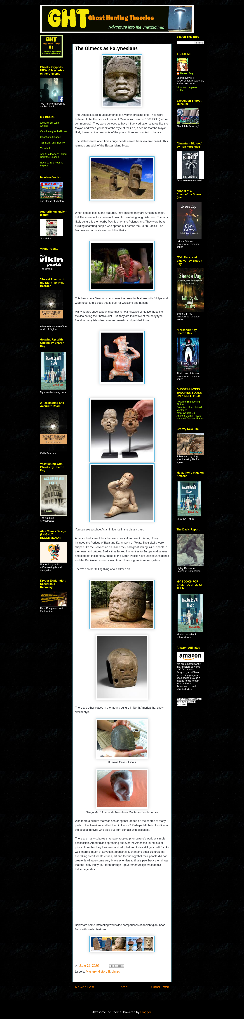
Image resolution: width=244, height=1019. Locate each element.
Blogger (145, 1012)
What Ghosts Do (186, 413)
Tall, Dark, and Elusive (52, 142)
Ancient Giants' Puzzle (189, 415)
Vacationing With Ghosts (53, 131)
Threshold (45, 148)
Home (123, 987)
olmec (116, 971)
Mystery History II (98, 971)
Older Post (160, 987)
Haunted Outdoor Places (190, 418)
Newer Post (84, 987)
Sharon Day (187, 73)
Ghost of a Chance (50, 137)
